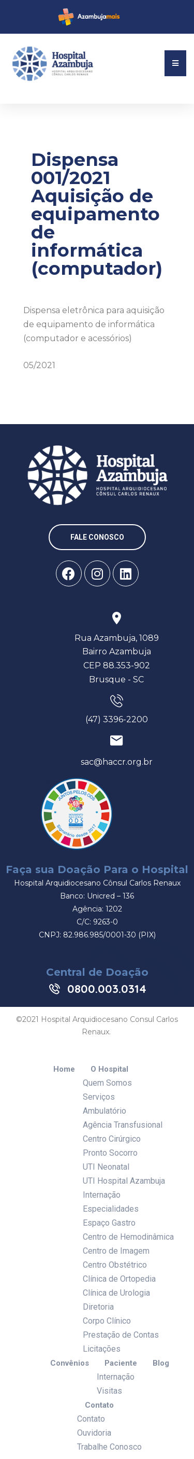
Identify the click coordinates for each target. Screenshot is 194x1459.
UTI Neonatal (106, 1167)
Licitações (102, 1349)
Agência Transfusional (122, 1125)
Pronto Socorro (110, 1153)
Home (64, 1069)
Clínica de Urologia (116, 1293)
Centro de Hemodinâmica (128, 1237)
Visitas (109, 1391)
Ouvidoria (94, 1433)
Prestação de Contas (121, 1335)
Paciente (121, 1363)
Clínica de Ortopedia (119, 1279)
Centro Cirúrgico (112, 1139)
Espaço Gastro (109, 1223)
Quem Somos (107, 1083)
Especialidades (111, 1209)
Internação (102, 1195)
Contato (99, 1405)
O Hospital (109, 1069)
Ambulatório (104, 1111)
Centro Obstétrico (115, 1265)
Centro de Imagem (116, 1251)
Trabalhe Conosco (109, 1447)
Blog (161, 1363)
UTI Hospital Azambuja (124, 1181)
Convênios (69, 1363)
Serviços (99, 1097)
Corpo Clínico (107, 1321)
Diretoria (98, 1307)
